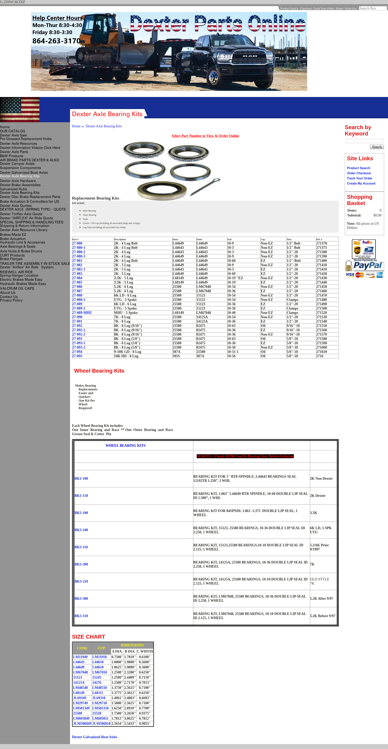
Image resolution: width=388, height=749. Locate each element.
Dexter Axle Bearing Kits (104, 126)
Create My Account (361, 183)
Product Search (289, 8)
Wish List (350, 8)
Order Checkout (359, 173)
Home (339, 8)
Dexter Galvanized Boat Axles (94, 737)
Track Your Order (323, 8)
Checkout (305, 8)
